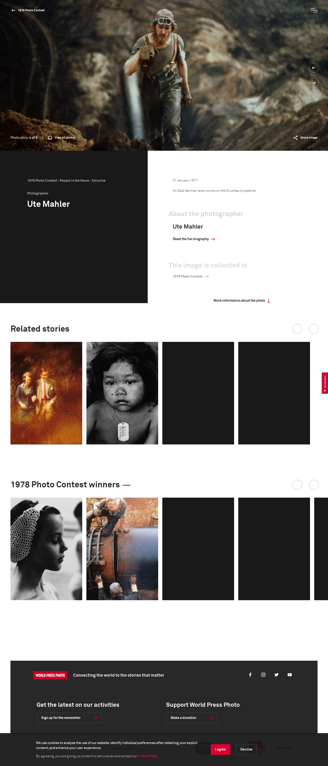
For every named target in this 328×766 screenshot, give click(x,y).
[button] (297, 329)
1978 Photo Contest (31, 10)
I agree (220, 749)
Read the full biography (191, 239)
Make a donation (183, 718)
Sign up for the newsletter (61, 718)
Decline (246, 749)
